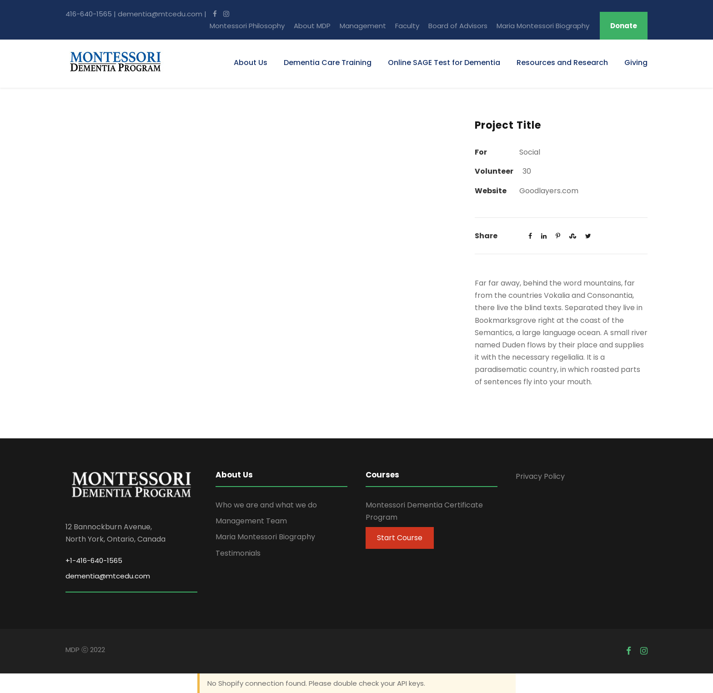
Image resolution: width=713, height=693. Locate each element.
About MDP (312, 25)
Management (363, 25)
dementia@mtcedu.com (160, 14)
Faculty (407, 25)
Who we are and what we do (266, 505)
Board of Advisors (457, 25)
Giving (636, 62)
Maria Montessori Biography (543, 25)
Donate (623, 25)
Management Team (251, 521)
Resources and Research (562, 62)
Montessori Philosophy (247, 25)
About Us (250, 62)
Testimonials (238, 553)
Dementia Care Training (328, 62)
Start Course (399, 537)
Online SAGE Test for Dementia (444, 62)
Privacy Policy (540, 476)
